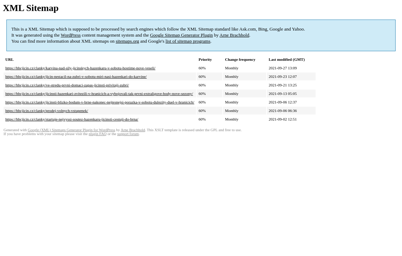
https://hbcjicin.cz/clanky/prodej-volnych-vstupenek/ (46, 110)
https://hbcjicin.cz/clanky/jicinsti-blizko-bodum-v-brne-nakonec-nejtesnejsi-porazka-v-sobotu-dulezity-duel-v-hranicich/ (99, 102)
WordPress (71, 35)
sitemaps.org (127, 41)
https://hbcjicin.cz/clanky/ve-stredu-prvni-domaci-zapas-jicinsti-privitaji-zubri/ (67, 85)
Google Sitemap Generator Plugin (181, 35)
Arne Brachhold (234, 35)
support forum (128, 134)
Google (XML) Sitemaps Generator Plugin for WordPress (71, 130)
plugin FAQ (97, 134)
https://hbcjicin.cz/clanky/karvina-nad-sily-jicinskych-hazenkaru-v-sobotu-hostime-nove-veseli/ (80, 68)
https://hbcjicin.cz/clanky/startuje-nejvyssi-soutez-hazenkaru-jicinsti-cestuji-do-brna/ (71, 119)
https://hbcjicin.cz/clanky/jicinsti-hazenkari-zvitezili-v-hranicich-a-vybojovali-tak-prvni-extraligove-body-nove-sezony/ (99, 93)
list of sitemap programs (187, 41)
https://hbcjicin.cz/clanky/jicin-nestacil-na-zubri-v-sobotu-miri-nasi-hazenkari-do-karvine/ (76, 76)
